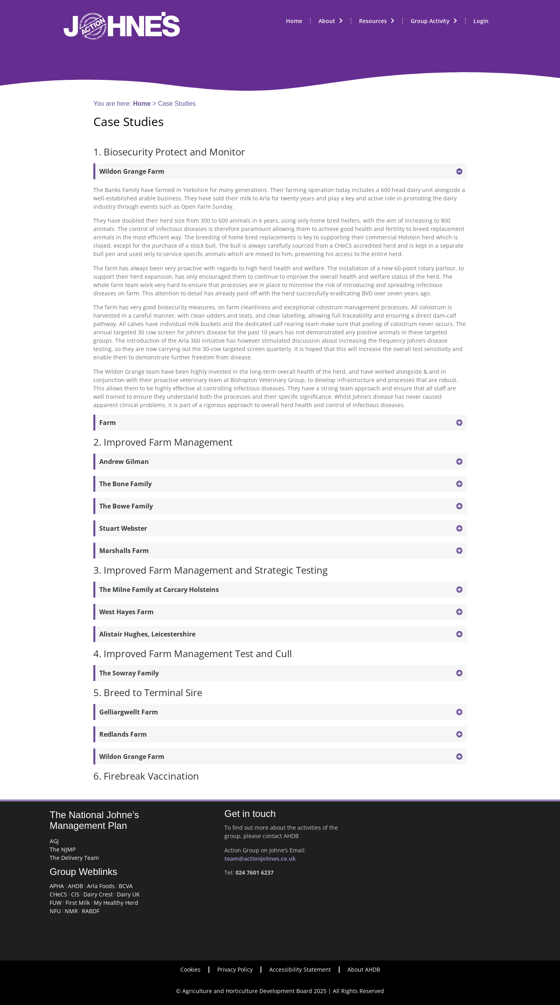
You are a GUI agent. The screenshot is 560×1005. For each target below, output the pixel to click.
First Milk (78, 902)
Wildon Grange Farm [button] (131, 171)
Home (294, 21)
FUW (56, 902)
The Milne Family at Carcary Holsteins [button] (159, 589)
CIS (75, 894)
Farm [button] (107, 422)
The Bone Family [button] (125, 483)
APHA (57, 886)
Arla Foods (101, 886)
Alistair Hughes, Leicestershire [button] (147, 634)
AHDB (75, 886)
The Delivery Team (74, 857)
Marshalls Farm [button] (124, 550)
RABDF (90, 911)
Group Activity (434, 21)
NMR (71, 911)
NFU (55, 911)
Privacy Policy (235, 969)
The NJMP (62, 849)
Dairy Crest (98, 894)
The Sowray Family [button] (129, 673)
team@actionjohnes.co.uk (260, 858)
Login (481, 21)
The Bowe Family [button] (126, 506)
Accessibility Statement (300, 969)
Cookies (190, 969)
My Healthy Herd (116, 902)
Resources (376, 21)
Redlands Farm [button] (123, 734)
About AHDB (364, 969)
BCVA (126, 886)
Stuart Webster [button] (123, 528)
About (331, 21)
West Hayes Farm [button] (126, 611)
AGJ (54, 841)
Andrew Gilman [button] (124, 461)
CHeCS (58, 894)
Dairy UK (128, 894)
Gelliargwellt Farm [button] (128, 712)
